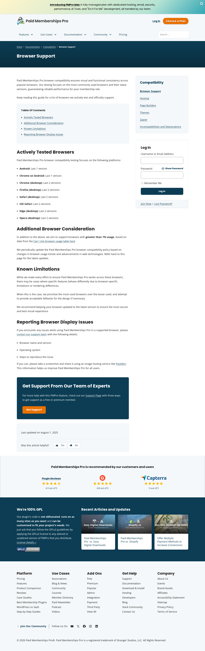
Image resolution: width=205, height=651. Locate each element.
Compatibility (49, 47)
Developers (129, 598)
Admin (91, 593)
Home (19, 47)
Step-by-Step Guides (28, 612)
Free (89, 579)
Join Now (146, 203)
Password (146, 168)
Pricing (123, 34)
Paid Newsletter (61, 602)
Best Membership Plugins (32, 602)
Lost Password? (163, 203)
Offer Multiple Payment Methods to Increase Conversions (169, 542)
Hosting (144, 98)
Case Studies (24, 598)
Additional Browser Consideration (43, 123)
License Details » (26, 543)
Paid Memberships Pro (58, 19)
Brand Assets (165, 588)
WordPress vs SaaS (28, 607)
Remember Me (151, 183)
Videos (56, 612)
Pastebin (121, 363)
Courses (56, 593)
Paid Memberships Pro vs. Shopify (132, 540)
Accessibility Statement (170, 598)
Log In (156, 21)
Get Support (35, 410)
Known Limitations (35, 129)
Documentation (75, 34)
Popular (91, 588)
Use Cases (48, 34)
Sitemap (162, 602)
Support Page (93, 395)
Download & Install (133, 588)
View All (91, 612)
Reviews (21, 593)
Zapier (143, 119)
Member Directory (62, 598)
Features (26, 34)
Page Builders (148, 105)
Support (127, 579)
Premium (92, 584)
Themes (144, 112)
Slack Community (132, 607)
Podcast (56, 607)
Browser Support (150, 91)
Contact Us (128, 612)
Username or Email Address (157, 154)
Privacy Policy (165, 607)
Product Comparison (29, 588)
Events (161, 584)
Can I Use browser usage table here (54, 241)
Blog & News (59, 584)
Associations (59, 579)
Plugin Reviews (51, 479)
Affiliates (162, 593)
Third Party (93, 607)
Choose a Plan (175, 21)
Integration (93, 598)
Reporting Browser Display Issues (43, 134)
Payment (92, 602)
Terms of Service (167, 612)
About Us (162, 579)
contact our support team (32, 334)
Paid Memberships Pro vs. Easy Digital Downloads (95, 542)
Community (103, 34)
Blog (125, 602)
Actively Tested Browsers (38, 117)
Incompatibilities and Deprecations (160, 126)
